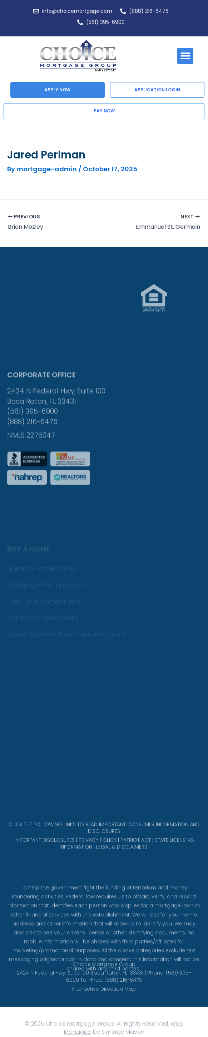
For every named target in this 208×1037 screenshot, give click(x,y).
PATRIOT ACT (135, 847)
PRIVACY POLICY (98, 847)
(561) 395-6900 (32, 440)
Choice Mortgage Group (104, 972)
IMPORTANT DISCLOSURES (44, 847)
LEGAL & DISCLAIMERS (121, 854)
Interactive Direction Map (104, 996)
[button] (185, 56)
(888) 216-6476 (32, 450)
